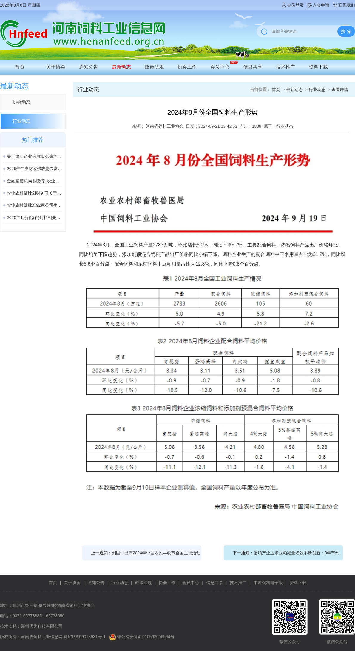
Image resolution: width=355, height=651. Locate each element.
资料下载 (318, 67)
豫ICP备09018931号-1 (85, 636)
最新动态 (121, 67)
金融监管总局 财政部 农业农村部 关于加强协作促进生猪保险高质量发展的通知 (34, 180)
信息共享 (252, 67)
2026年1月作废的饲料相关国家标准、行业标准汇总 (34, 217)
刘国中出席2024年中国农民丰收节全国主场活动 (156, 552)
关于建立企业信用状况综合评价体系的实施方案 (34, 156)
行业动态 (21, 121)
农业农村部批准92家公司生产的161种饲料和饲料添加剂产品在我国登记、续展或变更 (34, 205)
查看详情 (339, 89)
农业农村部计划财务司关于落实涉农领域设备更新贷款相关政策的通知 (34, 193)
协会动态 (21, 101)
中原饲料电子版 (268, 582)
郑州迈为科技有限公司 (42, 626)
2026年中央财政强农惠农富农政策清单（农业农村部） (34, 168)
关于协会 (55, 67)
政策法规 (154, 67)
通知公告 (88, 67)
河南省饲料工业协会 (164, 126)
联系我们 (343, 5)
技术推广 (285, 67)
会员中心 (219, 67)
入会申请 (318, 5)
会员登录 (292, 5)
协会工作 (187, 67)
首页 (19, 67)
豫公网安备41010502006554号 (146, 636)
